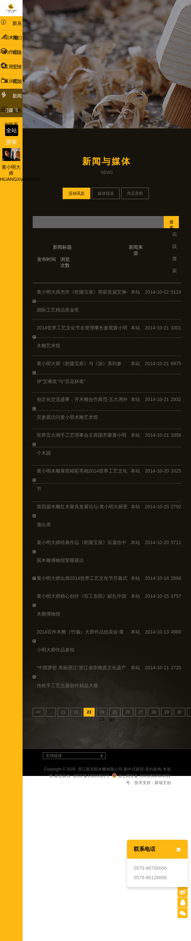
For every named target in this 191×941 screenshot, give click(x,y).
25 (115, 712)
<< (38, 712)
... (51, 712)
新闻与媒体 (11, 102)
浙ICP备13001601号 (91, 776)
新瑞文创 (163, 782)
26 (128, 712)
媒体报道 (106, 193)
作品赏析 (135, 193)
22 (76, 712)
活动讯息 (76, 193)
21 (63, 712)
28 (153, 712)
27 (140, 712)
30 (179, 712)
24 (102, 712)
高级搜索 (174, 252)
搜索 (171, 224)
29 (166, 712)
